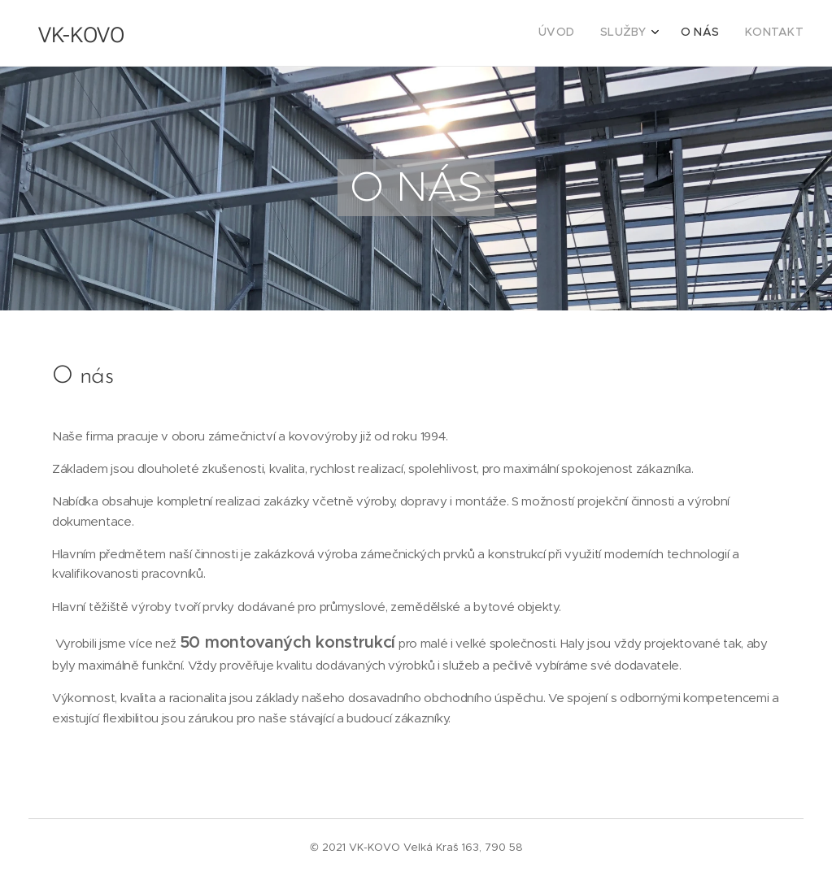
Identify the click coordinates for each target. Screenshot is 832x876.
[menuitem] (721, 33)
